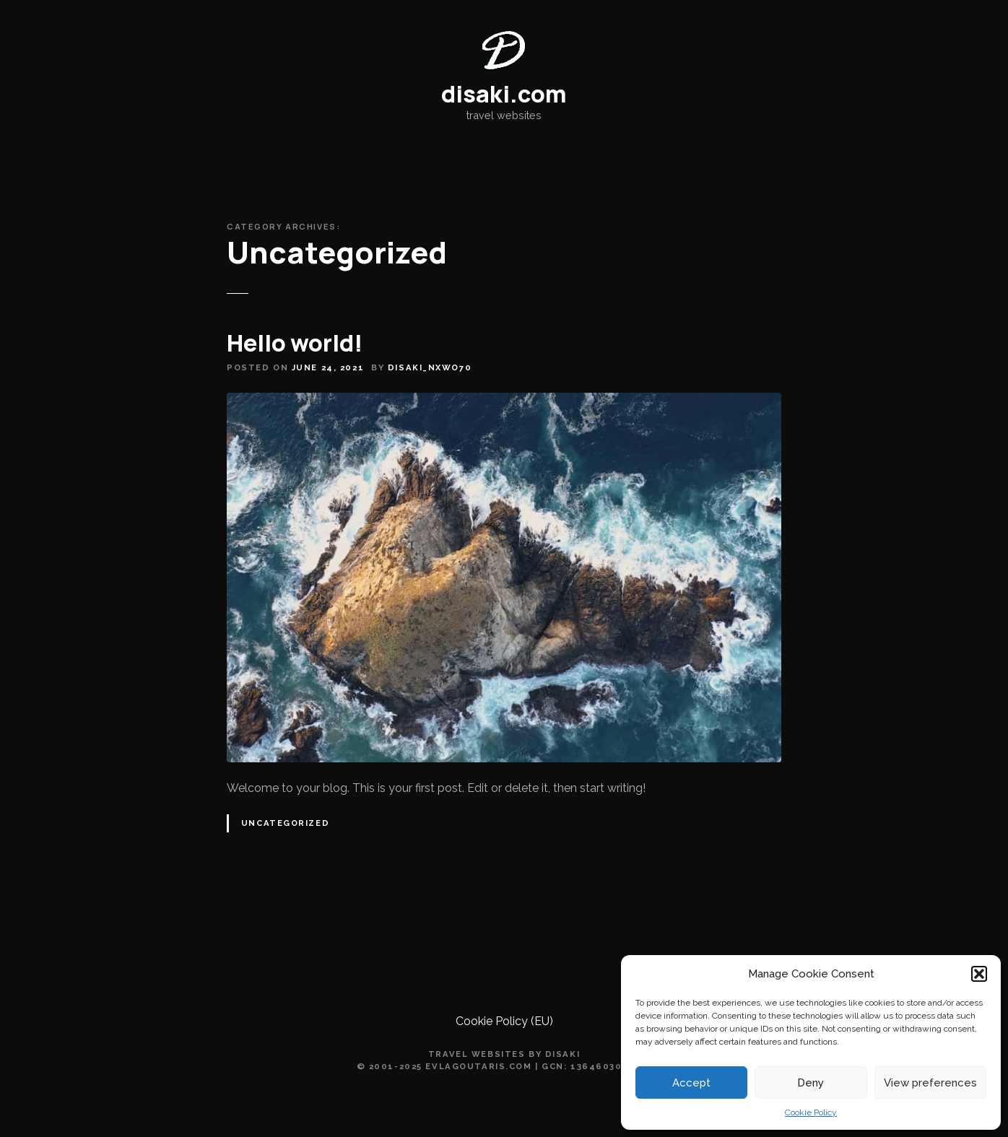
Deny (810, 1082)
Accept (691, 1082)
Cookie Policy (811, 1112)
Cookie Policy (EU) (504, 1021)
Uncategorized (285, 823)
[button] (979, 974)
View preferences (930, 1082)
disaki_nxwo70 (430, 367)
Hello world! (294, 343)
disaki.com (504, 94)
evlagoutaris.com (478, 1066)
